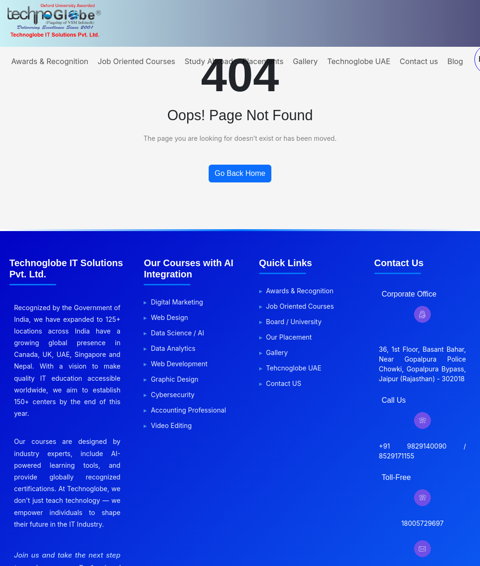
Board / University (294, 322)
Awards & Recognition (49, 61)
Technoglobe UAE (358, 61)
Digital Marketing (177, 302)
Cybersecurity (173, 395)
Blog (455, 61)
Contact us (419, 61)
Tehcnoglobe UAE (293, 368)
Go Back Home (240, 173)
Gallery (305, 61)
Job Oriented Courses (136, 61)
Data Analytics (173, 348)
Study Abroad (209, 61)
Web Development (179, 364)
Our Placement (289, 337)
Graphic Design (174, 379)
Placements (263, 61)
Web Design (169, 317)
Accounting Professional (188, 410)
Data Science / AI (177, 333)
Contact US (283, 383)
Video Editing (171, 425)
